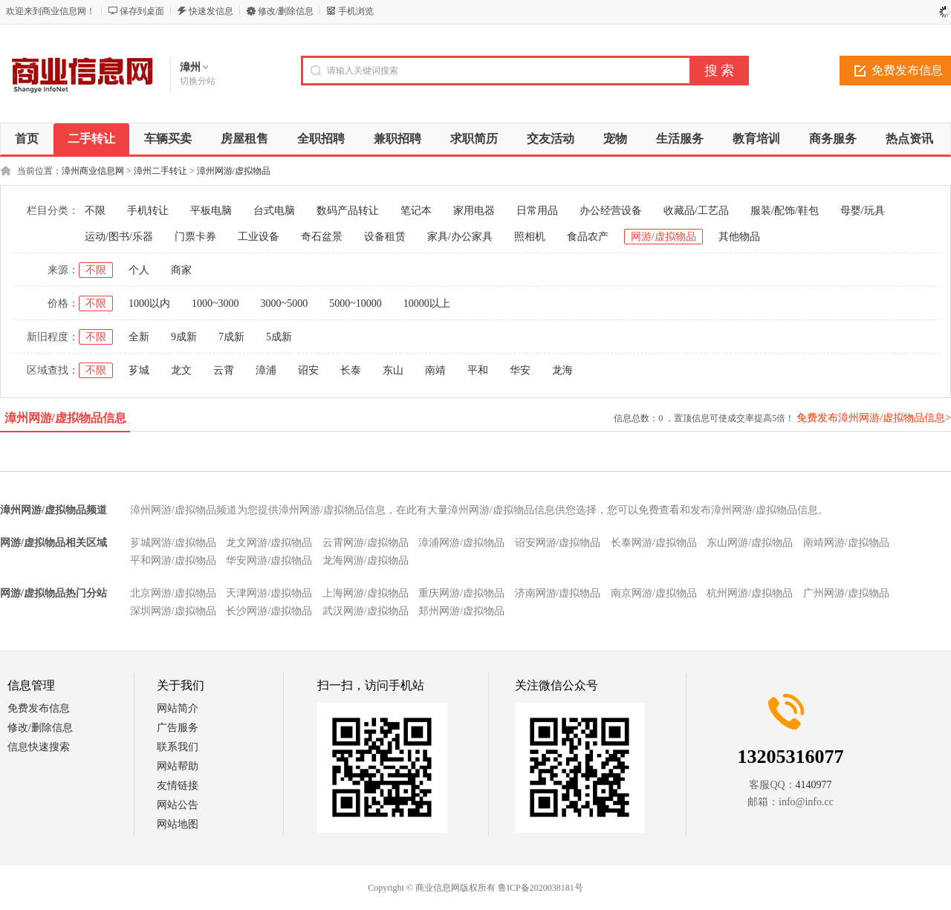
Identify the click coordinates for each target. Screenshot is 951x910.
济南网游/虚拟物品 (558, 593)
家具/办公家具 (460, 236)
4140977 (814, 784)
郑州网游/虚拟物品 (461, 611)
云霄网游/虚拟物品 (365, 542)
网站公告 (177, 804)
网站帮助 (177, 766)
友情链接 (177, 785)
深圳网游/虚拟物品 (173, 611)
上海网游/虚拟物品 (365, 593)
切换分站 (197, 81)
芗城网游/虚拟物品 (173, 542)
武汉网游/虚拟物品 (365, 611)
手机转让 (148, 210)
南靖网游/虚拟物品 (846, 542)
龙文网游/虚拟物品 (269, 542)
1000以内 (149, 303)
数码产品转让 (348, 210)
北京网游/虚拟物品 (173, 593)
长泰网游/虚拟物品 (654, 542)
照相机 (529, 236)
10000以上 (426, 303)
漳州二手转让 (160, 171)
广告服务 (177, 727)
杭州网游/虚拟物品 (750, 593)
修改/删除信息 (286, 11)
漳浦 (266, 370)
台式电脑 (274, 210)
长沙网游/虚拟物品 (269, 611)
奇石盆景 (322, 236)
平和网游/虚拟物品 (173, 560)
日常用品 (537, 210)
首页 (27, 138)
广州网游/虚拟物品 (846, 593)
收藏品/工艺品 (696, 210)
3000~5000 (284, 303)
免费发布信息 (38, 708)
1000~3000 (215, 303)
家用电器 (474, 210)
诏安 (308, 370)
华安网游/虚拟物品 (269, 560)
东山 (393, 370)
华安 (520, 370)
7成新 (231, 336)
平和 (477, 370)
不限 (95, 210)
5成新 (279, 336)
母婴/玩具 (862, 210)
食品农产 (587, 236)
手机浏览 (356, 11)
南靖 (435, 370)
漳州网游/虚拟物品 (233, 171)
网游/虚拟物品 (663, 236)
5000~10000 (355, 303)
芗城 (139, 370)
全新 (139, 336)
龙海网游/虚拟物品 (365, 560)
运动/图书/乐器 (119, 236)
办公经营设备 (611, 210)
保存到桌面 (142, 11)
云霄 (223, 370)
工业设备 (258, 236)
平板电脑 (211, 210)
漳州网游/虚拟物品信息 (65, 418)
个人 (139, 270)
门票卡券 (195, 236)
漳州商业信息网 (93, 171)
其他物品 (739, 236)
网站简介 (177, 708)
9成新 (184, 336)
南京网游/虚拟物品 (654, 593)
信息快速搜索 (38, 747)
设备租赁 (385, 236)
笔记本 (416, 210)
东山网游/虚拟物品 (750, 542)
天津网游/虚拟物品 (269, 593)
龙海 (562, 370)
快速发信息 (211, 11)
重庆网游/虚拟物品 (461, 593)
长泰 (350, 370)
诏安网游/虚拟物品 (558, 542)
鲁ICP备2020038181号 (540, 888)
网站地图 (177, 824)
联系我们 (177, 747)
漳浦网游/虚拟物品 (461, 542)
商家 (181, 270)
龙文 (181, 370)
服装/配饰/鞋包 (784, 210)
